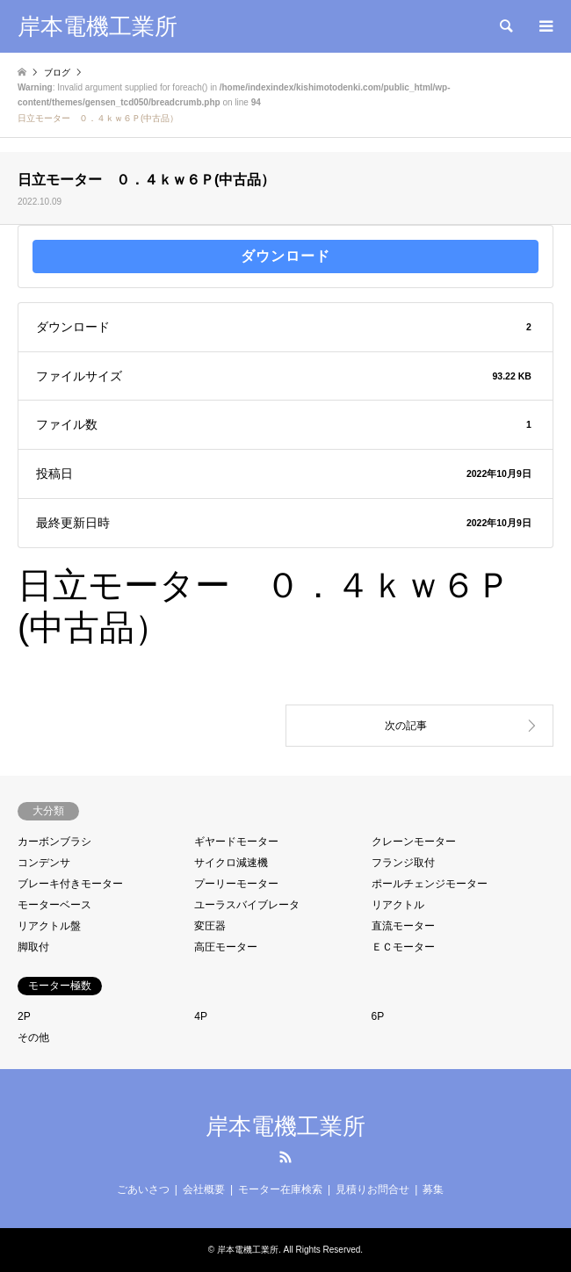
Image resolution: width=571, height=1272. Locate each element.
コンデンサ (44, 862)
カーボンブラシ (54, 841)
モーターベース (54, 905)
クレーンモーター (414, 841)
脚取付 (33, 947)
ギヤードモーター (236, 841)
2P (24, 1016)
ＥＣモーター (403, 947)
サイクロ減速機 (231, 862)
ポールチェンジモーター (430, 884)
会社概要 (204, 1189)
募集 (433, 1189)
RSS (285, 1157)
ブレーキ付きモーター (70, 884)
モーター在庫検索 (280, 1189)
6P (378, 1016)
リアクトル (398, 905)
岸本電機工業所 (285, 1126)
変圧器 (210, 926)
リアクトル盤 (49, 926)
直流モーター (403, 926)
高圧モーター (225, 947)
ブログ (57, 72)
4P (200, 1016)
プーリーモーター (236, 884)
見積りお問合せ (372, 1189)
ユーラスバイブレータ (247, 905)
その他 (33, 1037)
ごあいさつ (143, 1189)
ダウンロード (285, 256)
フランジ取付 (403, 862)
